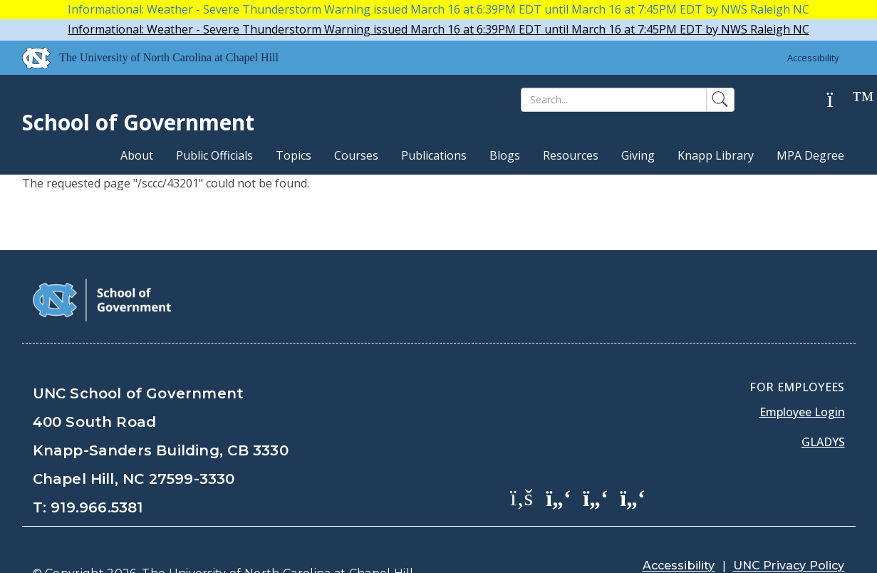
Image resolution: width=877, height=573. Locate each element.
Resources (570, 155)
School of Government (138, 122)
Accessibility (813, 57)
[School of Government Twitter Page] (558, 461)
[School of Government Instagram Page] (632, 461)
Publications (434, 155)
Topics (293, 155)
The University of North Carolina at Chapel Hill (277, 537)
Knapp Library (716, 155)
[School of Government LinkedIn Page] (595, 461)
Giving (638, 155)
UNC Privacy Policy (789, 530)
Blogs (504, 155)
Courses (356, 155)
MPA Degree (810, 155)
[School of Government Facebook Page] (521, 461)
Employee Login (802, 376)
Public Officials (214, 155)
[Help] (841, 100)
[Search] (614, 100)
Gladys (823, 406)
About (136, 155)
